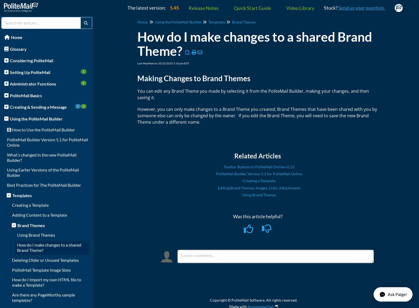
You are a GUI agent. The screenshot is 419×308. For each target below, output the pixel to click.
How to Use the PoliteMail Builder (41, 129)
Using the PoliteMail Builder (36, 118)
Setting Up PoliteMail (48, 72)
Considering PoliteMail (31, 60)
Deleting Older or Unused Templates (45, 260)
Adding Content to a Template (39, 214)
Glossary (18, 49)
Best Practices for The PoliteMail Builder (44, 185)
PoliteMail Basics (26, 95)
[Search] (86, 23)
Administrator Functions (48, 83)
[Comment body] (275, 256)
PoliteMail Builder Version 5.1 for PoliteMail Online (259, 173)
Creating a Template (30, 205)
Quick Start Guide (252, 8)
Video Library (300, 8)
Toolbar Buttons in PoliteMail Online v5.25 (259, 167)
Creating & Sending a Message (48, 107)
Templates (22, 195)
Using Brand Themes (36, 234)
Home (16, 37)
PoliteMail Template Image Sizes (41, 269)
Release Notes (204, 8)
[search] (41, 23)
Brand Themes (31, 225)
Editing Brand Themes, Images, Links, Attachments (259, 188)
